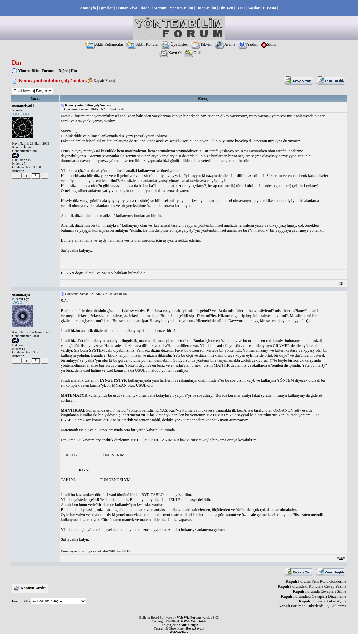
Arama (225, 44)
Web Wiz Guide (195, 621)
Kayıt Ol (170, 52)
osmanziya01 (23, 105)
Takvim (201, 44)
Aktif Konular (142, 44)
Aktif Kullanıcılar (104, 44)
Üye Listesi (174, 44)
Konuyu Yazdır (33, 588)
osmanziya (21, 294)
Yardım (248, 44)
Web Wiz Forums (189, 617)
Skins (268, 44)
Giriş (192, 52)
